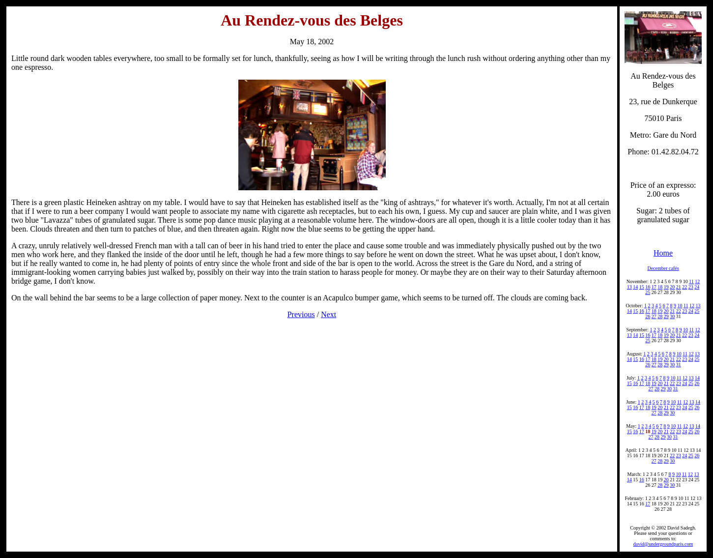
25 (647, 292)
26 (647, 316)
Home (663, 253)
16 (647, 287)
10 (679, 305)
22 (684, 287)
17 (654, 287)
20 (672, 287)
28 (659, 316)
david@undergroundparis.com (663, 544)
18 (659, 287)
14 (635, 287)
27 (654, 316)
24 (696, 287)
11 (691, 281)
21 (678, 287)
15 (641, 287)
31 (678, 364)
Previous (301, 314)
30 (672, 316)
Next (328, 314)
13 (629, 287)
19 (666, 287)
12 (697, 281)
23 (690, 287)
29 (666, 316)
